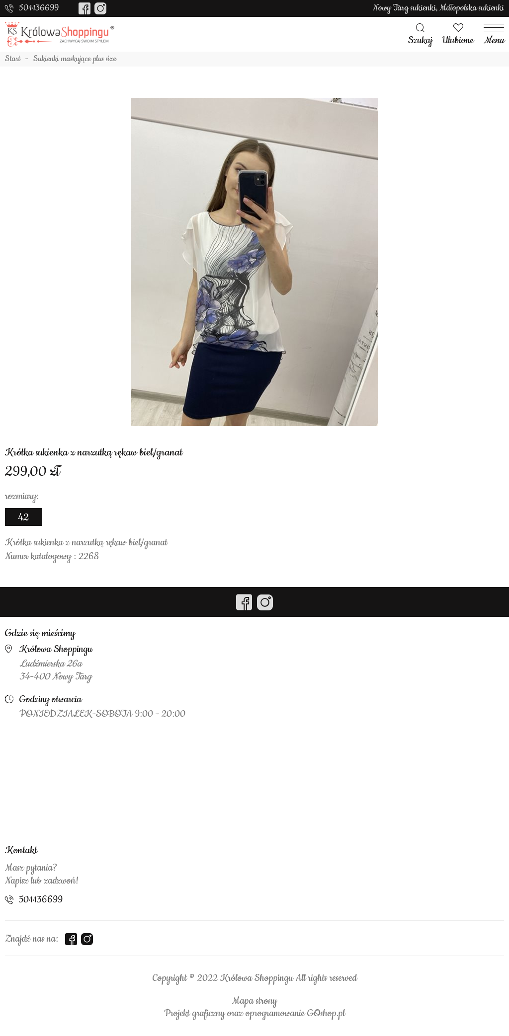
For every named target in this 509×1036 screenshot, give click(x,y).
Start (12, 59)
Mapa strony (254, 1001)
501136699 (39, 8)
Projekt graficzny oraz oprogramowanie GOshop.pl (254, 1013)
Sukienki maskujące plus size (74, 59)
